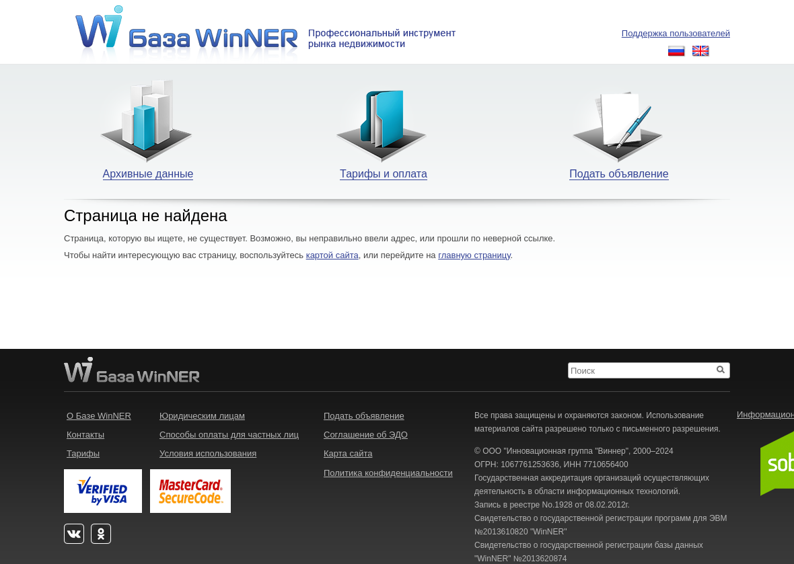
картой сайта (332, 255)
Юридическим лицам (202, 416)
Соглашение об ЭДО (366, 435)
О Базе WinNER (99, 416)
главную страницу (474, 255)
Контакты (85, 435)
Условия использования (207, 453)
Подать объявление (364, 416)
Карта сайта (348, 453)
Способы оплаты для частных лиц (229, 435)
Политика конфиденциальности (388, 473)
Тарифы (83, 453)
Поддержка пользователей (676, 33)
